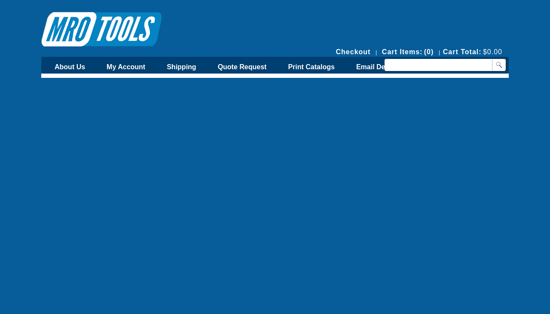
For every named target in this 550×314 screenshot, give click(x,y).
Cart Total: (462, 51)
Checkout (353, 51)
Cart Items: (402, 51)
